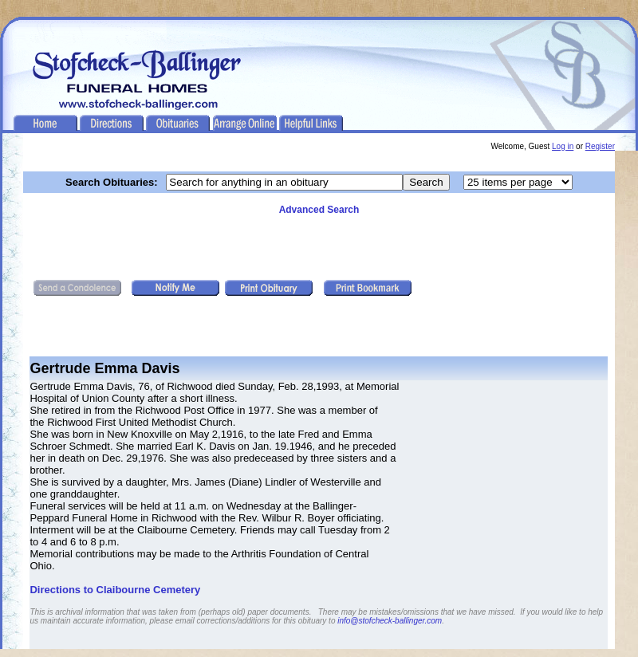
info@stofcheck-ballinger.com (389, 620)
